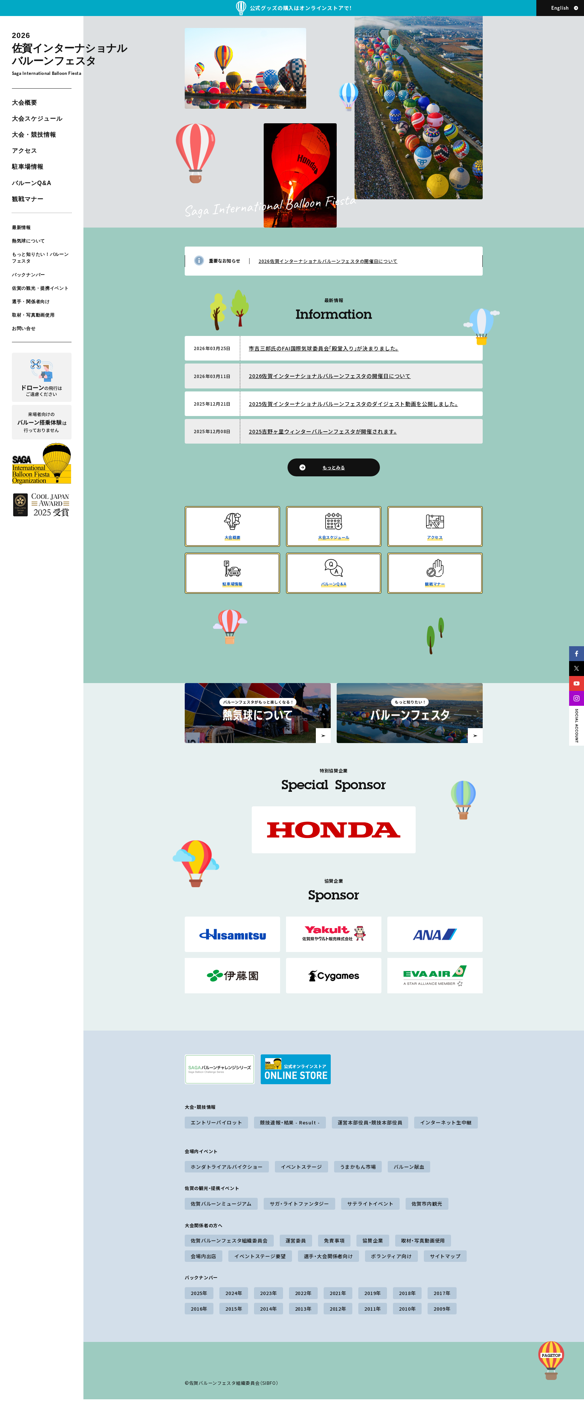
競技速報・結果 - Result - (290, 1129)
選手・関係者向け (31, 301)
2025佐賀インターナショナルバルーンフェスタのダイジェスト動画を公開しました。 (353, 403)
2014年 (268, 1315)
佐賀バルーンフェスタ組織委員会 (229, 1247)
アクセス (24, 150)
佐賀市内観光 (427, 1210)
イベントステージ (301, 1173)
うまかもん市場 (358, 1173)
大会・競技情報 (34, 134)
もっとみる (334, 467)
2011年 (372, 1315)
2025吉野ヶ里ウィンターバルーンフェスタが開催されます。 (323, 431)
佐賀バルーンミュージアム (221, 1210)
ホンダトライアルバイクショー (227, 1173)
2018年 (407, 1299)
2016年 (199, 1315)
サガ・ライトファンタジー (299, 1210)
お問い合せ (24, 328)
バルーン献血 (409, 1173)
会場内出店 (203, 1262)
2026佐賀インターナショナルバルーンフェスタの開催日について (327, 261)
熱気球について (28, 241)
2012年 (338, 1315)
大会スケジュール (37, 118)
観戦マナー (28, 199)
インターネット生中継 (446, 1129)
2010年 (407, 1315)
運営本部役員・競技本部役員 (370, 1129)
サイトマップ (445, 1262)
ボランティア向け (391, 1262)
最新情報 (21, 227)
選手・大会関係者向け (328, 1262)
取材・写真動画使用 (33, 315)
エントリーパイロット (216, 1129)
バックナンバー (28, 274)
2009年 (442, 1315)
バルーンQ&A (31, 183)
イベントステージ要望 (260, 1262)
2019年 (372, 1299)
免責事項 (334, 1247)
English (560, 8)
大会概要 (24, 102)
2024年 (233, 1299)
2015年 (233, 1315)
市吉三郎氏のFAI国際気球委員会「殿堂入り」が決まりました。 (324, 348)
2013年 (303, 1315)
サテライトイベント (370, 1210)
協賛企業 (372, 1247)
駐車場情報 (28, 167)
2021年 (338, 1299)
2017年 (442, 1299)
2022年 (303, 1299)
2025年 (199, 1299)
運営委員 (296, 1247)
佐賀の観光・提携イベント (40, 288)
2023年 (268, 1299)
